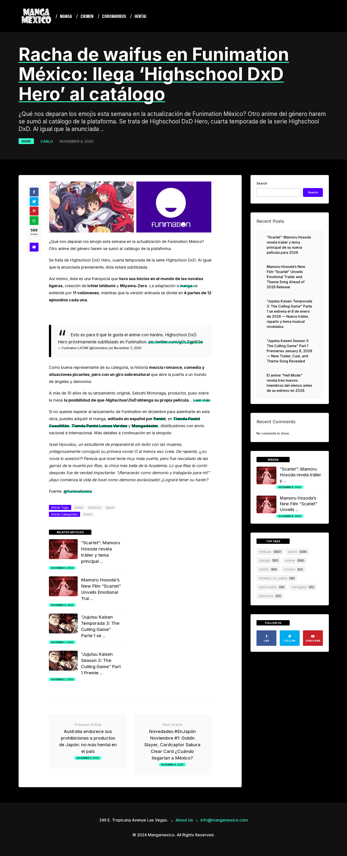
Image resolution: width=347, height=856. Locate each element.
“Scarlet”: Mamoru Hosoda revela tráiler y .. (300, 475)
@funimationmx (78, 491)
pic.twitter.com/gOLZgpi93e (175, 341)
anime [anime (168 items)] (295, 560)
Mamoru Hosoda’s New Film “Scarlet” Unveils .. (298, 504)
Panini (160, 418)
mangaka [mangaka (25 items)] (302, 587)
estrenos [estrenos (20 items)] (270, 596)
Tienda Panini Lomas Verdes (99, 425)
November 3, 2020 (127, 348)
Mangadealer (145, 425)
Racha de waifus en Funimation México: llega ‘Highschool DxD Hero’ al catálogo (154, 74)
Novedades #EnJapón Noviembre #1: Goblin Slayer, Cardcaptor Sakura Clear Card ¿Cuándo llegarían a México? (172, 745)
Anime (26, 141)
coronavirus (114, 16)
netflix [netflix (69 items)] (268, 569)
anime (79, 507)
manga (186, 285)
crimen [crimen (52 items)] (293, 569)
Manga (66, 16)
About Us (184, 820)
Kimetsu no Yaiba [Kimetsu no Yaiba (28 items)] (277, 578)
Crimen (87, 16)
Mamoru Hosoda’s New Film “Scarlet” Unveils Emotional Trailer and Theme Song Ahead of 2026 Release (286, 276)
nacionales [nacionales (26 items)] (272, 587)
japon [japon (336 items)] (297, 551)
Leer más (201, 400)
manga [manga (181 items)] (269, 560)
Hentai (140, 16)
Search (261, 183)
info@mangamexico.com (224, 820)
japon (110, 507)
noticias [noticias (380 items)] (270, 551)
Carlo (46, 141)
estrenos (94, 507)
